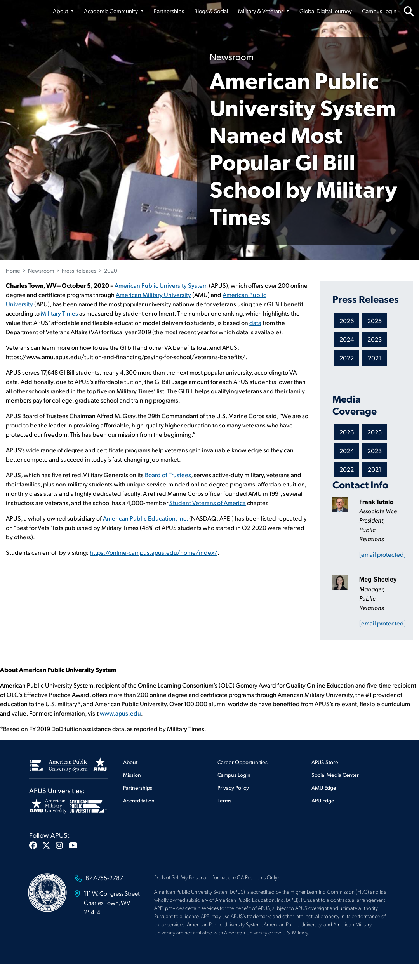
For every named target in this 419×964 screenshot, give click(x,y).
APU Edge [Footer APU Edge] (322, 800)
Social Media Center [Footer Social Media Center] (335, 774)
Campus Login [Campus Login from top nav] (379, 11)
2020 (110, 270)
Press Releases (79, 270)
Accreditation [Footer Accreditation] (139, 800)
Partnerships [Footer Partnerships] (137, 787)
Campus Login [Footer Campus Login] (233, 774)
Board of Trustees (168, 475)
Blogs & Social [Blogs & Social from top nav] (211, 11)
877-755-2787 (104, 878)
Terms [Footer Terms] (224, 800)
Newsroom (232, 56)
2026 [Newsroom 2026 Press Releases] (346, 320)
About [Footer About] (130, 762)
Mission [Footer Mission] (132, 774)
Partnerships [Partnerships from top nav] (169, 11)
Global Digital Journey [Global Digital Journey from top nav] (325, 11)
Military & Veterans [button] (261, 11)
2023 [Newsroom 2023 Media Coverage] (374, 450)
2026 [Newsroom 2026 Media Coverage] (346, 432)
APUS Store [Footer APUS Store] (324, 762)
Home (13, 270)
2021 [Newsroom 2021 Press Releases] (374, 358)
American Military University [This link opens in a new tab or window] (153, 294)
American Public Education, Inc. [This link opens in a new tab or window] (145, 518)
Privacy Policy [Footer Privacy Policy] (233, 787)
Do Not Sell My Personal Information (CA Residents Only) (216, 877)
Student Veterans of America (207, 503)
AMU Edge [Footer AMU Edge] (323, 787)
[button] (33, 845)
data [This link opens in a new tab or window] (255, 322)
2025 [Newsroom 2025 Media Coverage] (374, 432)
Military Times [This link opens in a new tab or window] (59, 313)
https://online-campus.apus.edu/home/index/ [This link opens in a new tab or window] (153, 552)
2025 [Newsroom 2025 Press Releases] (374, 320)
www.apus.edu (120, 713)
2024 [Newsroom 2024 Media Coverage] (346, 450)
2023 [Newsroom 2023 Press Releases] (374, 339)
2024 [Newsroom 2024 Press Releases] (346, 339)
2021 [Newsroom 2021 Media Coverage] (374, 469)
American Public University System (161, 285)
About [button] (61, 11)
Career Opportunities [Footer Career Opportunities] (242, 762)
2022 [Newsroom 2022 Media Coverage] (346, 469)
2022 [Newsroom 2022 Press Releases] (346, 358)
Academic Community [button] (111, 11)
